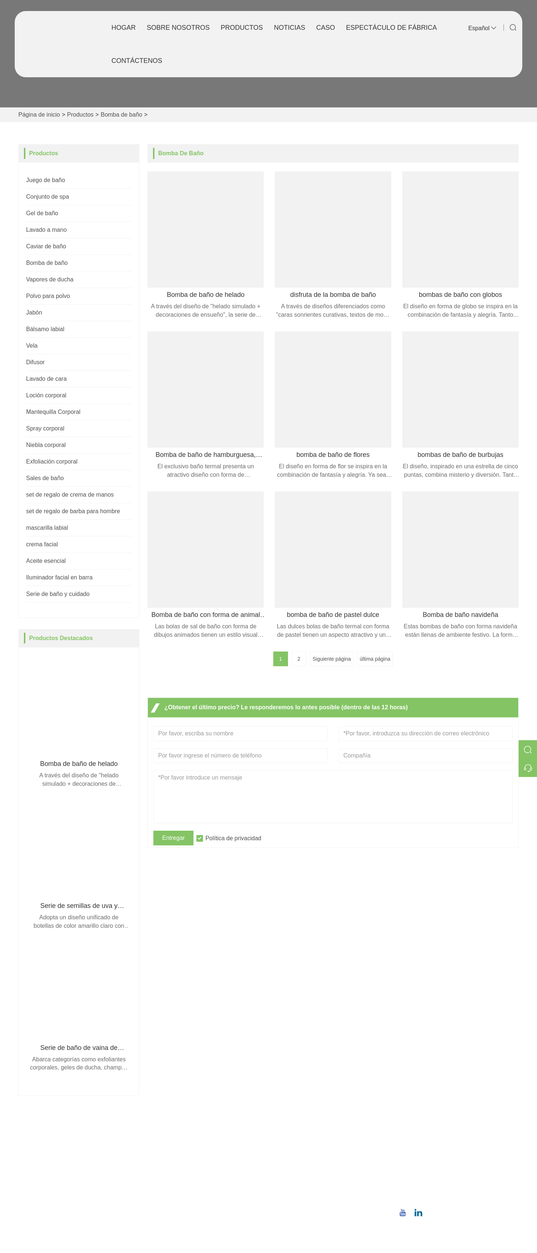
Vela (32, 345)
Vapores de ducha (50, 279)
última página (375, 659)
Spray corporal (45, 428)
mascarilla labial (47, 528)
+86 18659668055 (438, 1196)
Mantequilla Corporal (53, 412)
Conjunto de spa (47, 197)
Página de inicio (39, 114)
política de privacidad (179, 1202)
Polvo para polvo (48, 296)
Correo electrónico (458, 1165)
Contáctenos (136, 60)
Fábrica (284, 1166)
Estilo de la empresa (301, 1154)
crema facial (42, 544)
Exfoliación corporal (52, 461)
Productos (242, 27)
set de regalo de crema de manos (70, 494)
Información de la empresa (309, 1143)
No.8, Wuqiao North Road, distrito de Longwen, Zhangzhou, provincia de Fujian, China (460, 1141)
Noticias (289, 27)
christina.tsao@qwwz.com (449, 1173)
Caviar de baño (46, 246)
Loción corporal (46, 395)
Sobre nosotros (178, 27)
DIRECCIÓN (435, 1124)
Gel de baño (42, 213)
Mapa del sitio (170, 1190)
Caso (325, 27)
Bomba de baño (121, 114)
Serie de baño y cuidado (58, 594)
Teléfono (434, 1188)
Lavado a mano (46, 230)
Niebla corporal (46, 445)
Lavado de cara (46, 379)
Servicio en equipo (176, 1154)
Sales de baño (45, 478)
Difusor (35, 362)
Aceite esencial (46, 561)
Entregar (173, 838)
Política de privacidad (233, 838)
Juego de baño (45, 180)
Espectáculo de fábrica (391, 27)
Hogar (123, 27)
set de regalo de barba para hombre (73, 511)
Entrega (162, 1143)
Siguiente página (332, 659)
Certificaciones (171, 1178)
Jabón (34, 312)
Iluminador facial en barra (59, 577)
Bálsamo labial (45, 329)
